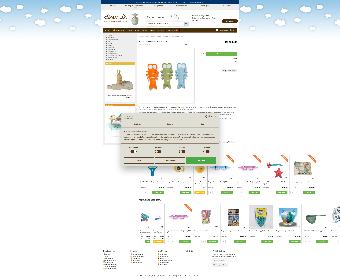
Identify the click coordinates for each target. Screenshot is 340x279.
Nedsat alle (109, 105)
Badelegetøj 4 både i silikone (157, 232)
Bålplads (110, 45)
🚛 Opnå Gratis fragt (137, 256)
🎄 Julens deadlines (109, 260)
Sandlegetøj (111, 49)
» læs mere (143, 187)
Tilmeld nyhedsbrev (219, 265)
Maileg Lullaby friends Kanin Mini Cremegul (120, 95)
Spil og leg (111, 47)
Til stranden (111, 37)
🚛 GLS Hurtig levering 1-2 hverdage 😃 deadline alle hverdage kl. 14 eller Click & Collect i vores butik (170, 2)
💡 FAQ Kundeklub (109, 266)
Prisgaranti (158, 6)
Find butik (112, 6)
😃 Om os (160, 258)
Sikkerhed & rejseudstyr (115, 55)
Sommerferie (112, 51)
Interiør (144, 30)
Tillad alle (201, 160)
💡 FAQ (105, 256)
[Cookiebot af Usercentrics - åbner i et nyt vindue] (206, 117)
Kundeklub (227, 6)
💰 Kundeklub (162, 254)
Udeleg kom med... (113, 39)
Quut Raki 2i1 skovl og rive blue (149, 182)
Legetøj (129, 30)
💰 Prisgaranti (135, 258)
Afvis (139, 160)
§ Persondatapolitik (109, 268)
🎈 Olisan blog (162, 264)
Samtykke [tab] (138, 124)
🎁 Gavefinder (135, 260)
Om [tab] (202, 124)
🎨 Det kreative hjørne (164, 260)
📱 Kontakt (106, 254)
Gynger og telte (112, 57)
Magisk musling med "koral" (285, 231)
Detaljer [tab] (170, 124)
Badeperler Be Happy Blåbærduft (259, 231)
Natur (109, 41)
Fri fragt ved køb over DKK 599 (135, 7)
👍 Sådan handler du (110, 264)
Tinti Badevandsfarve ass (145, 232)
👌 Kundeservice (108, 258)
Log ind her (230, 21)
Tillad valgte (170, 160)
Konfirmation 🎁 (173, 30)
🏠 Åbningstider (162, 256)
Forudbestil (200, 192)
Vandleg (159, 36)
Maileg (137, 30)
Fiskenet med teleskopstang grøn (314, 231)
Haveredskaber (112, 53)
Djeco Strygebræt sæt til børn (120, 136)
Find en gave (204, 6)
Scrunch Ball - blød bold (198, 183)
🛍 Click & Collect (136, 262)
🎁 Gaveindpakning (136, 254)
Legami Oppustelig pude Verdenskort (301, 182)
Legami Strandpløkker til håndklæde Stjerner (274, 183)
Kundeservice (181, 6)
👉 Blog (107, 30)
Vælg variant (148, 241)
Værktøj (110, 43)
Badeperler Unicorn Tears (202, 231)
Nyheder (161, 30)
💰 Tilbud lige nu (118, 30)
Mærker (152, 30)
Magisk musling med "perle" (230, 231)
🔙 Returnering (108, 262)
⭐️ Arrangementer (163, 262)
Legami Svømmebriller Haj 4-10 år (218, 182)
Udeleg (153, 36)
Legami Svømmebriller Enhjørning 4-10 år (248, 183)
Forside (141, 36)
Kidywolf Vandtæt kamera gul (176, 182)
